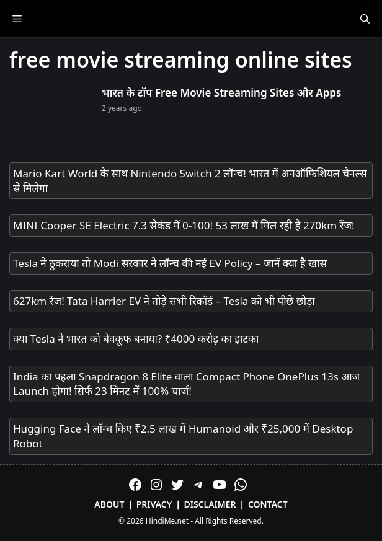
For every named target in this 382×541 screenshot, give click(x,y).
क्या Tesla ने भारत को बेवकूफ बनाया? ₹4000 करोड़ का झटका (136, 339)
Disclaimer (210, 504)
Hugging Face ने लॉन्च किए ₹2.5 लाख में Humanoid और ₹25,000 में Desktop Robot (183, 436)
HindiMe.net (167, 521)
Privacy (154, 504)
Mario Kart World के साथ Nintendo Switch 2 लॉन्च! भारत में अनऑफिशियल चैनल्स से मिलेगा (190, 180)
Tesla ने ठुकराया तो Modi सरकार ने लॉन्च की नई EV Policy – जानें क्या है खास (170, 263)
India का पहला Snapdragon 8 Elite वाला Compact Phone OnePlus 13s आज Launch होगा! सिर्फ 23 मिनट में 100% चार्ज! (186, 383)
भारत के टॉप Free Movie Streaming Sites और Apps (221, 93)
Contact (268, 504)
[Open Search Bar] (365, 18)
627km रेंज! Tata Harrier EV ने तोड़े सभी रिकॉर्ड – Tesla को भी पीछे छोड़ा (164, 301)
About (109, 504)
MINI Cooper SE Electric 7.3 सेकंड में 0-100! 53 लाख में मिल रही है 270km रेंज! (184, 225)
